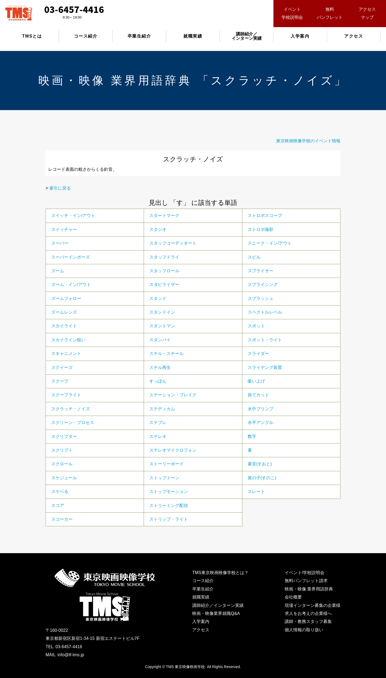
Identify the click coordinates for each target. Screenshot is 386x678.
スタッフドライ (164, 257)
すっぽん (157, 381)
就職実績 (192, 36)
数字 (252, 436)
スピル (254, 257)
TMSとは (32, 36)
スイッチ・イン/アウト (73, 215)
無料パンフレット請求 (306, 580)
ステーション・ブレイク (172, 395)
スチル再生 (160, 367)
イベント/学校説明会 (304, 572)
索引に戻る (60, 188)
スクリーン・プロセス (72, 422)
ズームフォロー (66, 298)
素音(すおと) (260, 464)
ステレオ (157, 436)
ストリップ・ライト (168, 519)
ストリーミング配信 (168, 505)
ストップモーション (168, 491)
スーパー (59, 243)
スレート (256, 491)
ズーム (57, 271)
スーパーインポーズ (70, 257)
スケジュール (64, 478)
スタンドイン (162, 312)
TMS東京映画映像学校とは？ (220, 572)
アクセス (353, 36)
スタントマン (162, 326)
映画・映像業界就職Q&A (216, 613)
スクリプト (62, 450)
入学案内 (300, 36)
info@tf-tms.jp (71, 654)
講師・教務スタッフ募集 (308, 621)
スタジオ (157, 229)
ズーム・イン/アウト (71, 284)
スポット (256, 326)
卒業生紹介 (139, 36)
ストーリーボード (166, 464)
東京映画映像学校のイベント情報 (308, 141)
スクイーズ (62, 367)
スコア (57, 505)
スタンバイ (160, 340)
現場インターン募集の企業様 (312, 605)
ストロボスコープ (265, 215)
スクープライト (66, 395)
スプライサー (260, 271)
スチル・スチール (166, 353)
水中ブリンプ (260, 409)
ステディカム (162, 409)
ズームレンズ (64, 312)
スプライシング (263, 284)
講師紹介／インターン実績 (218, 605)
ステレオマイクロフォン (172, 450)
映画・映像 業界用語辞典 (309, 589)
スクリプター (64, 436)
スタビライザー (164, 284)
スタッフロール (164, 271)
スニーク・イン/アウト (270, 243)
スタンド (157, 298)
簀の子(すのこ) (262, 478)
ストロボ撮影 (260, 229)
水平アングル (260, 422)
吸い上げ (256, 381)
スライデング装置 (265, 367)
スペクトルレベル (265, 312)
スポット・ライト (265, 340)
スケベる (59, 491)
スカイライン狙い (68, 340)
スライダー (258, 353)
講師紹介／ (247, 36)
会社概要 (293, 597)
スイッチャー (64, 229)
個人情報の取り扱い (304, 630)
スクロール (62, 464)
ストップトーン (164, 478)
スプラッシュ (260, 298)
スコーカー (62, 519)
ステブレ (157, 422)
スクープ (59, 381)
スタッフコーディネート (172, 243)
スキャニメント (66, 353)
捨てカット (258, 395)
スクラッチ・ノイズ (70, 409)
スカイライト (64, 326)
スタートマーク (164, 215)
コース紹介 (86, 36)
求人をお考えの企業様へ (308, 613)
